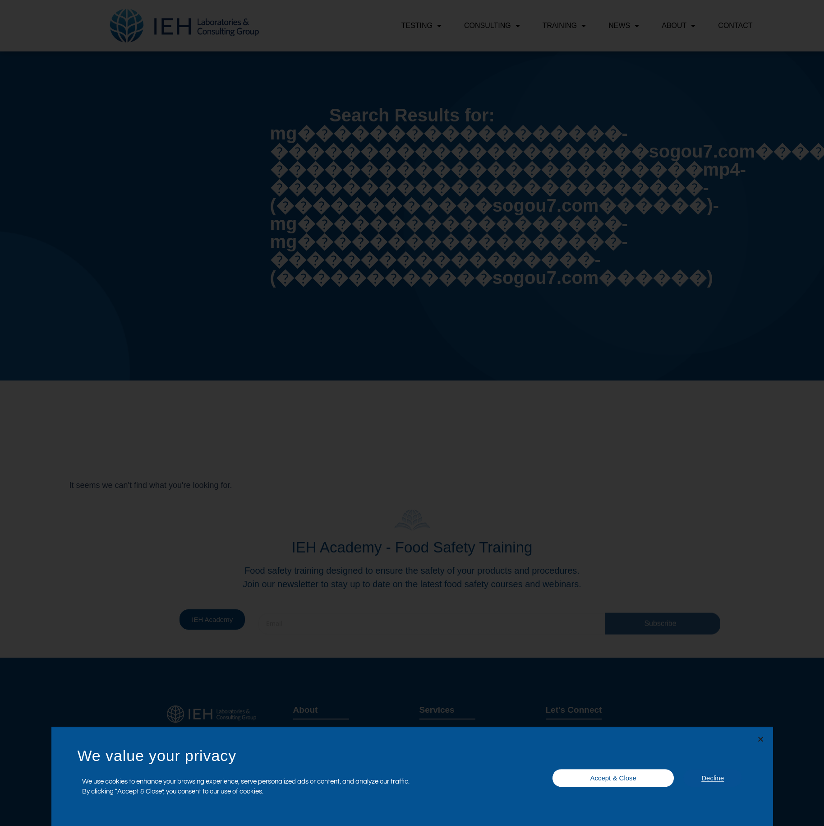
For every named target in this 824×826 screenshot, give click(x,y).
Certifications (573, 767)
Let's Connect (574, 710)
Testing (421, 26)
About (678, 26)
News (623, 26)
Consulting (492, 26)
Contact (735, 25)
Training (564, 26)
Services (437, 710)
